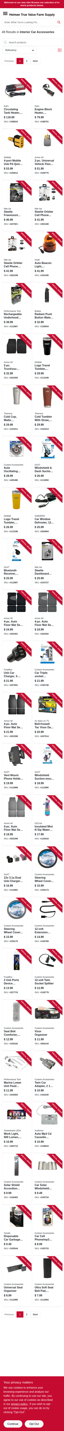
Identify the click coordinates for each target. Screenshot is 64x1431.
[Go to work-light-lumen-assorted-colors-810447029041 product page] (17, 1128)
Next (35, 61)
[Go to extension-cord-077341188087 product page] (47, 923)
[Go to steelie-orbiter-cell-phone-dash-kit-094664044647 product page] (47, 206)
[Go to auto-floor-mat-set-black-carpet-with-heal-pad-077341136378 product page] (17, 616)
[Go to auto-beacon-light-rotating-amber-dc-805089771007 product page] (47, 257)
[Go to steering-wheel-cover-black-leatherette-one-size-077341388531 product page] (47, 872)
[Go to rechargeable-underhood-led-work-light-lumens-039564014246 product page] (17, 308)
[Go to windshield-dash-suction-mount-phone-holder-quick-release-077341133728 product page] (47, 462)
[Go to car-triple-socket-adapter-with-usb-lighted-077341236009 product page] (47, 667)
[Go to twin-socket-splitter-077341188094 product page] (47, 974)
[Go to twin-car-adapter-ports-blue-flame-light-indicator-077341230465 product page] (47, 1077)
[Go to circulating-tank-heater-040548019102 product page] (17, 103)
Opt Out (34, 1423)
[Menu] (5, 13)
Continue (12, 1423)
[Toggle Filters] (60, 50)
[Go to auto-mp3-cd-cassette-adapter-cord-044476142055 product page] (47, 1128)
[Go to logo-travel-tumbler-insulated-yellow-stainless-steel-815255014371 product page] (17, 513)
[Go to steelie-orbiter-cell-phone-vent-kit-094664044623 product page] (17, 257)
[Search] (59, 22)
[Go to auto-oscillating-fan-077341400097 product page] (17, 462)
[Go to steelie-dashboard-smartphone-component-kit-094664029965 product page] (47, 564)
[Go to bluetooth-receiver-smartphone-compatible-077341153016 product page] (17, 564)
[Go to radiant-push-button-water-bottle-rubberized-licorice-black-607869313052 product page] (47, 308)
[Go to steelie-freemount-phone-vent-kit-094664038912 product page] (17, 206)
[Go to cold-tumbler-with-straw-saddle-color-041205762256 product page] (47, 411)
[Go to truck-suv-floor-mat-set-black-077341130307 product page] (17, 359)
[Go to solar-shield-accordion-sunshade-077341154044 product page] (17, 1179)
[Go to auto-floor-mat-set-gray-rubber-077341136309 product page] (17, 821)
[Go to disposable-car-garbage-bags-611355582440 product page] (17, 1230)
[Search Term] (32, 22)
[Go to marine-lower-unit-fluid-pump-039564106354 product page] (17, 1077)
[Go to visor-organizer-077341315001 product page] (47, 1025)
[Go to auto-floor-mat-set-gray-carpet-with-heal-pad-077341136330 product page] (47, 616)
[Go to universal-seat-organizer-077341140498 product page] (17, 1282)
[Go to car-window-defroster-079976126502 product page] (47, 513)
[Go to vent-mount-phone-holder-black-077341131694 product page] (17, 769)
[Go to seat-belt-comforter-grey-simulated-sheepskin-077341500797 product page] (17, 1025)
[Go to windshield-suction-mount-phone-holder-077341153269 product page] (47, 769)
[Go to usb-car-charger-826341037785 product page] (17, 667)
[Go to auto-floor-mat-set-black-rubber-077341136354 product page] (17, 718)
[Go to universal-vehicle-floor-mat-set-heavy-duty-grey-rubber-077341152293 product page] (47, 155)
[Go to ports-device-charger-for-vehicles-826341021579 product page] (17, 974)
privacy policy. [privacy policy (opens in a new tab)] (19, 1404)
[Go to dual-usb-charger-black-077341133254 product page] (17, 872)
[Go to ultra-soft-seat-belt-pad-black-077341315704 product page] (47, 1282)
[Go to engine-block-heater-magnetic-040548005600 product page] (47, 103)
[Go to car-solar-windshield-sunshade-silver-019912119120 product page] (47, 1179)
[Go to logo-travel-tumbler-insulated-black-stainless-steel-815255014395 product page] (47, 359)
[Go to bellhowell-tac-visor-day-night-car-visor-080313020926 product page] (47, 718)
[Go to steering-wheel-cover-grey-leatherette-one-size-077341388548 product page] (17, 923)
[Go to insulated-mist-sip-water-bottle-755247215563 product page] (47, 821)
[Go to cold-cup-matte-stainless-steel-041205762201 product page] (17, 411)
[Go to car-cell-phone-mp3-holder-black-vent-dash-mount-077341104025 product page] (47, 1230)
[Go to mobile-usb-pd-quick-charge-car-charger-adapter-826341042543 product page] (17, 155)
